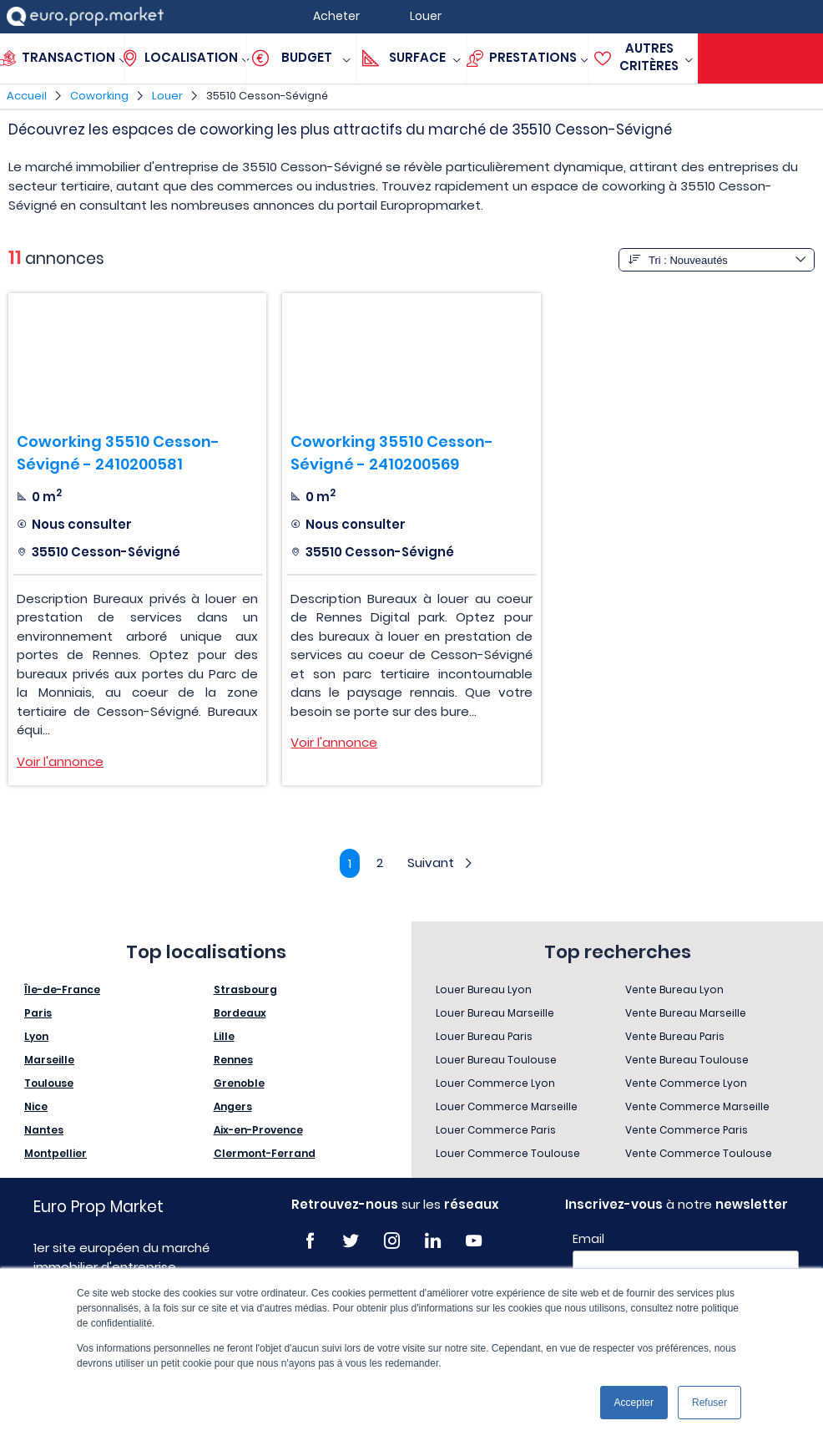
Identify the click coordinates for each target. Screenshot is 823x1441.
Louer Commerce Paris (496, 1130)
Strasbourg (245, 989)
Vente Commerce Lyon (686, 1083)
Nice (36, 1106)
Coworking (99, 96)
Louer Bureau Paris (484, 1036)
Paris (38, 1013)
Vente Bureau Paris (675, 1036)
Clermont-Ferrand (265, 1153)
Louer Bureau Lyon (484, 989)
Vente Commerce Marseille (697, 1106)
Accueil (27, 96)
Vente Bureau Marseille (685, 1013)
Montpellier (55, 1153)
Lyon (36, 1036)
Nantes (43, 1130)
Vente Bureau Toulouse (687, 1060)
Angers (233, 1106)
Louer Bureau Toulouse (496, 1060)
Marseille (49, 1060)
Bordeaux (240, 1013)
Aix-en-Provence (258, 1130)
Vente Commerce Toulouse (698, 1153)
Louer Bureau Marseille (495, 1013)
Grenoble (239, 1083)
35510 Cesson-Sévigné (267, 96)
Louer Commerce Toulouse (508, 1153)
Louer (167, 96)
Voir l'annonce (60, 761)
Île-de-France (62, 989)
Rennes (233, 1060)
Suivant (442, 862)
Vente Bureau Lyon (674, 989)
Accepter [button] (634, 1402)
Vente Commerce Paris (686, 1130)
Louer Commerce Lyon (495, 1083)
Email (588, 1238)
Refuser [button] (709, 1402)
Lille (224, 1036)
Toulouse (48, 1083)
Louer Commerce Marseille (507, 1106)
